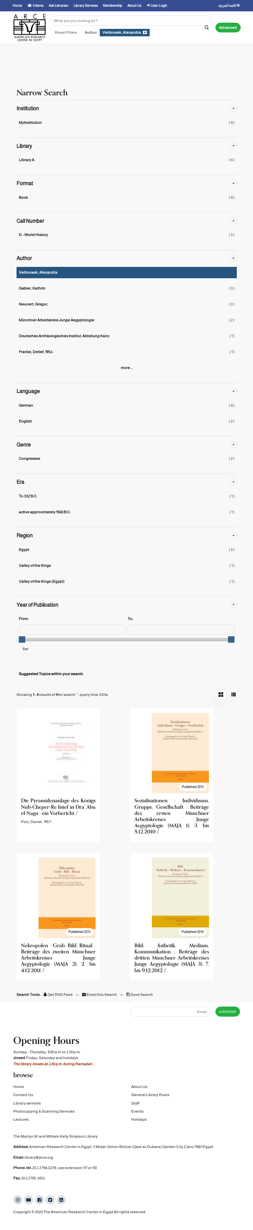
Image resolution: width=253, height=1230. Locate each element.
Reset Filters (66, 32)
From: (24, 618)
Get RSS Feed (58, 994)
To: (130, 618)
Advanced (228, 27)
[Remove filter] (145, 32)
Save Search (139, 994)
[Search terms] (131, 21)
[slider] (22, 639)
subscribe (227, 1011)
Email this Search (100, 994)
